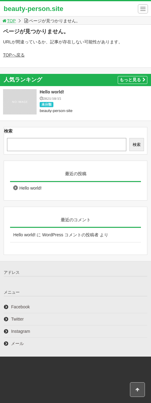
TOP (9, 20)
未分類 (46, 104)
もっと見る (133, 79)
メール (17, 343)
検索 (8, 131)
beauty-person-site (56, 110)
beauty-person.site (33, 9)
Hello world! (52, 91)
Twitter (17, 319)
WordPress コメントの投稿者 (70, 234)
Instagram (20, 331)
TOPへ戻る (14, 55)
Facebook (20, 306)
